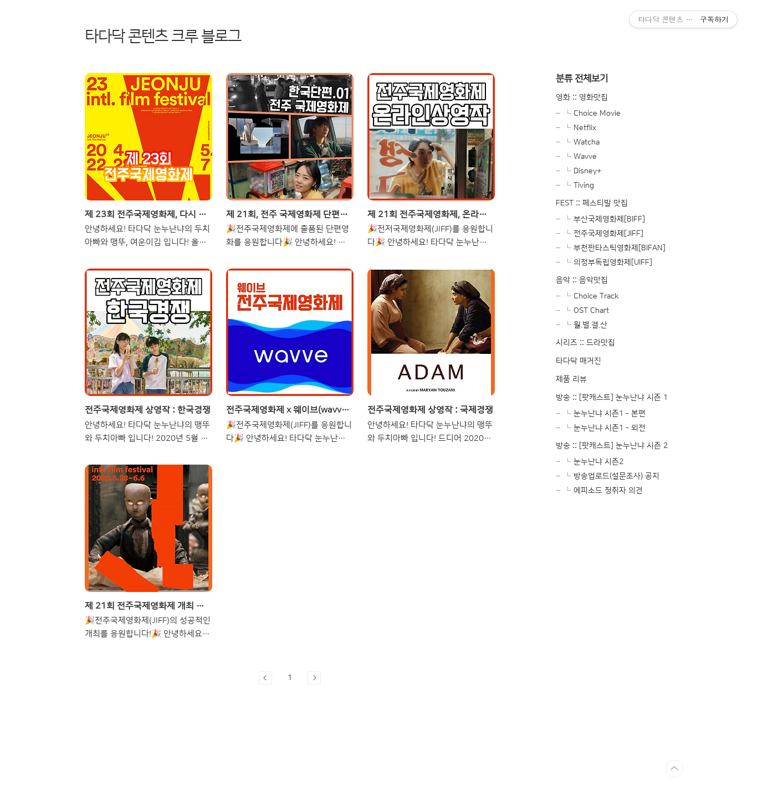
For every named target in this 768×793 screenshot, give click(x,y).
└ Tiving (579, 185)
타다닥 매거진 (578, 361)
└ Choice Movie (592, 113)
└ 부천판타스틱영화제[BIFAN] (614, 248)
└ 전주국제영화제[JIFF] (603, 233)
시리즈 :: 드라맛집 (585, 342)
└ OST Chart (586, 310)
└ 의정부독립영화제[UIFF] (608, 262)
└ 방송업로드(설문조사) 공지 (611, 476)
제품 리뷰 (571, 379)
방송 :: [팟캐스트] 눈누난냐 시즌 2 (612, 445)
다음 (314, 677)
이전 (265, 677)
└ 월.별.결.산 (585, 325)
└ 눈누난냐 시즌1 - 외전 (605, 428)
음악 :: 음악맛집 (582, 280)
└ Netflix (580, 127)
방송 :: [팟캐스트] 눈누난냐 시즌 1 (612, 397)
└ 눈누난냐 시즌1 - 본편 (605, 413)
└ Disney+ (582, 171)
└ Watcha (582, 142)
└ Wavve (580, 156)
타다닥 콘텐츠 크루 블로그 (163, 36)
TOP (674, 768)
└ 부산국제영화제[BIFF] (604, 219)
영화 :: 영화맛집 (582, 97)
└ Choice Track (591, 296)
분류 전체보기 (582, 78)
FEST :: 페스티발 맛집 (592, 203)
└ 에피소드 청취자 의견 (603, 490)
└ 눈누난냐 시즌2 (593, 461)
